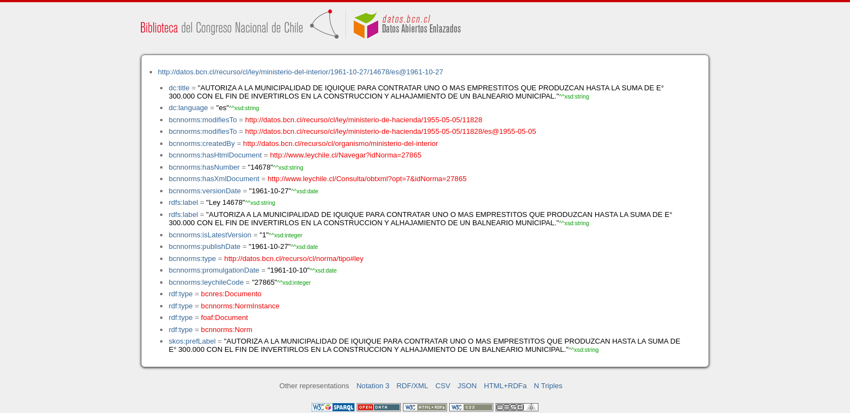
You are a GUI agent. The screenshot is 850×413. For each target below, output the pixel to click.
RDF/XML (412, 386)
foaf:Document (224, 317)
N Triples (548, 386)
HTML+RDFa (505, 386)
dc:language (188, 108)
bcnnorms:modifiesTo (202, 120)
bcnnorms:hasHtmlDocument (214, 155)
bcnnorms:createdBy (201, 143)
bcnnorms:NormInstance (240, 306)
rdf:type (180, 294)
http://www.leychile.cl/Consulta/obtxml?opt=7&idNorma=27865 (367, 179)
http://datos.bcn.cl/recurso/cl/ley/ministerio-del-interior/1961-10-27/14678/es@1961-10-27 (300, 72)
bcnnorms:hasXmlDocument (213, 179)
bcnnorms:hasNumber (203, 167)
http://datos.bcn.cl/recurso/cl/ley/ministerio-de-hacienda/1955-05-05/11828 (363, 120)
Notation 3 (372, 386)
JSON (467, 386)
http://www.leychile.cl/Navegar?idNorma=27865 (345, 155)
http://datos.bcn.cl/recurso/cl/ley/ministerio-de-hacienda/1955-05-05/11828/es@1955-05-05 (390, 131)
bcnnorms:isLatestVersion (209, 235)
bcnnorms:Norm (226, 329)
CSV (442, 386)
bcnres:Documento (231, 294)
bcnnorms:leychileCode (205, 282)
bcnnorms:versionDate (204, 191)
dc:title (178, 88)
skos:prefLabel (191, 341)
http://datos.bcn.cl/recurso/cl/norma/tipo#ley (293, 258)
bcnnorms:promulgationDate (213, 270)
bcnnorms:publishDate (204, 246)
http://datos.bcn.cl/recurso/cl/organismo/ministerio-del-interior (340, 143)
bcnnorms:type (192, 258)
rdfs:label (183, 202)
